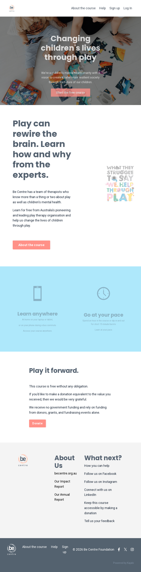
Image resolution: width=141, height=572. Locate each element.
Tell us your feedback (99, 521)
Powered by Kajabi (123, 562)
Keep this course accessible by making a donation (100, 508)
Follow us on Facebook (100, 474)
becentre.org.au (65, 473)
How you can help (96, 466)
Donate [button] (37, 423)
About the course (83, 8)
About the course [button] (31, 245)
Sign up (114, 8)
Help (102, 8)
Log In (128, 8)
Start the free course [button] (70, 89)
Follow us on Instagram (100, 482)
